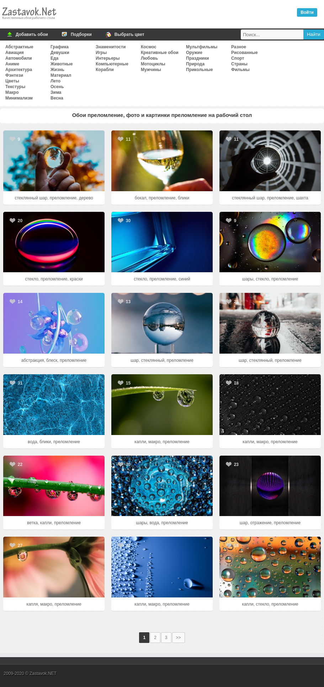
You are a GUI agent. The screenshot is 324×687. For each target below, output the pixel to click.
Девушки (60, 52)
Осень (57, 86)
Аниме (12, 63)
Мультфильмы (201, 46)
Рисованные (244, 52)
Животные (62, 63)
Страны (239, 63)
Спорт (237, 58)
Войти (307, 12)
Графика (60, 46)
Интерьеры (107, 58)
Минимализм (19, 98)
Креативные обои (160, 52)
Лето (55, 81)
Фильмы (240, 69)
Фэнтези (14, 75)
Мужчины (151, 69)
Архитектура (18, 69)
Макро (11, 92)
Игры (101, 52)
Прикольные (199, 69)
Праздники (197, 58)
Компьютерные (112, 63)
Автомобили (18, 58)
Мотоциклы (153, 63)
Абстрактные (19, 46)
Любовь (149, 58)
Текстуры (15, 86)
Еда (54, 58)
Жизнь (57, 69)
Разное (238, 46)
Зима (56, 92)
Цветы (12, 81)
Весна (57, 98)
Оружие (194, 52)
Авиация (14, 52)
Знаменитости (111, 46)
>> (178, 637)
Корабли (105, 69)
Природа (195, 63)
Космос (148, 46)
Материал (61, 75)
